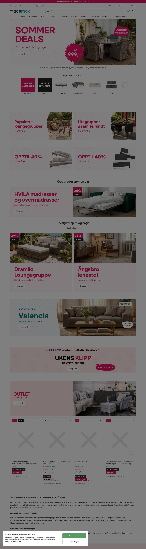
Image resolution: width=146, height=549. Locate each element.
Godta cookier (74, 536)
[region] (45, 538)
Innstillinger (74, 542)
